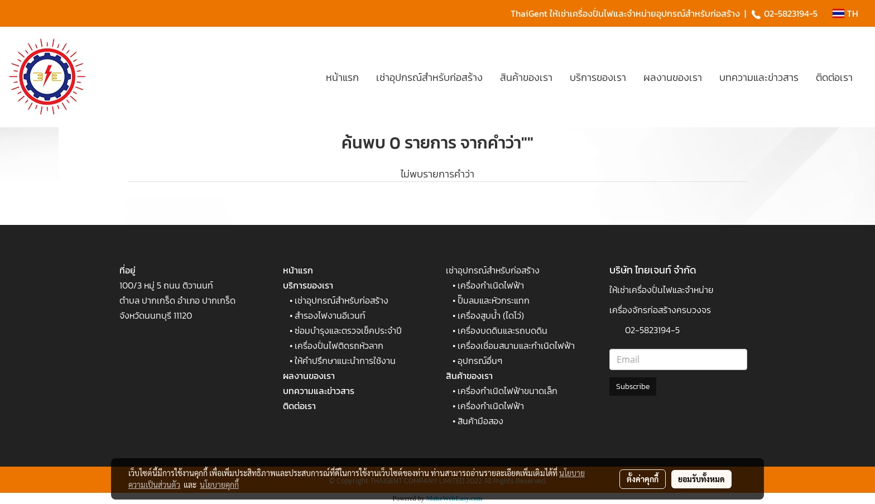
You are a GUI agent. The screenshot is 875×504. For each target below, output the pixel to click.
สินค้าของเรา (526, 77)
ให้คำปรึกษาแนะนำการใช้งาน (345, 360)
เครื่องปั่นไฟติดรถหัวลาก (339, 345)
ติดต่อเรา (834, 77)
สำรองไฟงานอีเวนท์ (330, 315)
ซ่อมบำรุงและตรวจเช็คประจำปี (348, 330)
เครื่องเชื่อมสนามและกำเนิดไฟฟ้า (516, 345)
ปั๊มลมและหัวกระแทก (494, 300)
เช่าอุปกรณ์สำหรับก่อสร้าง (429, 77)
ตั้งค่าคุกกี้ (642, 479)
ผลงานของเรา (672, 77)
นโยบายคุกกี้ (219, 484)
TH (845, 13)
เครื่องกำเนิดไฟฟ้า (491, 285)
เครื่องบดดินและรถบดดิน (502, 330)
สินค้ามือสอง (480, 421)
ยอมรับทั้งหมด (701, 479)
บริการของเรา (598, 77)
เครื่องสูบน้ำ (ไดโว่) (491, 315)
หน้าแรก (342, 77)
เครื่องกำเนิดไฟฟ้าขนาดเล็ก (507, 390)
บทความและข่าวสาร (759, 77)
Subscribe (633, 386)
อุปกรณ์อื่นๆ (480, 360)
